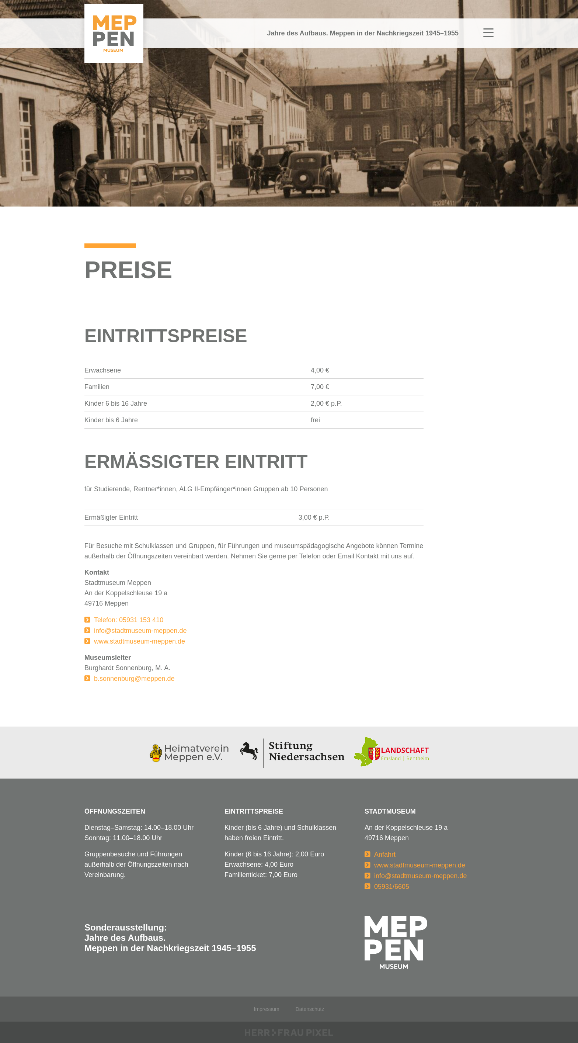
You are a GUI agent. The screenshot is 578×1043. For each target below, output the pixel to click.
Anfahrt (385, 854)
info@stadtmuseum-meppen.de (140, 630)
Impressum (266, 1009)
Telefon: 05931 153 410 (128, 620)
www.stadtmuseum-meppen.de (139, 641)
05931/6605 (391, 886)
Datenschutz (310, 1009)
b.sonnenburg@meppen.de (134, 678)
